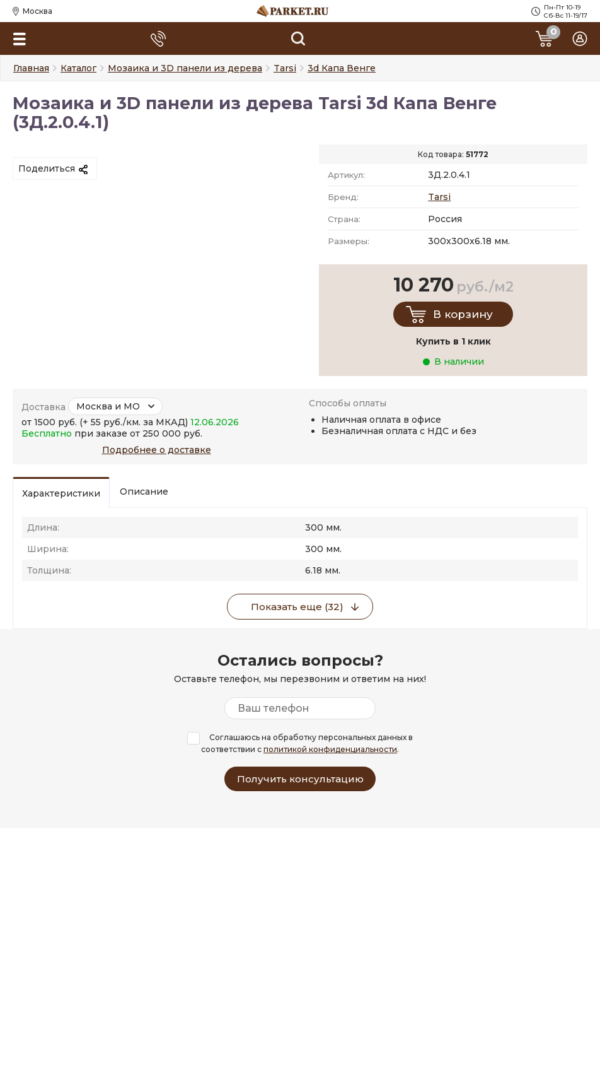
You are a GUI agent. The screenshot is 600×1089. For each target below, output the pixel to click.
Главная (31, 68)
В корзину (463, 314)
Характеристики (61, 493)
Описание (144, 491)
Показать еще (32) (297, 607)
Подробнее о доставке (156, 450)
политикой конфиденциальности (330, 749)
